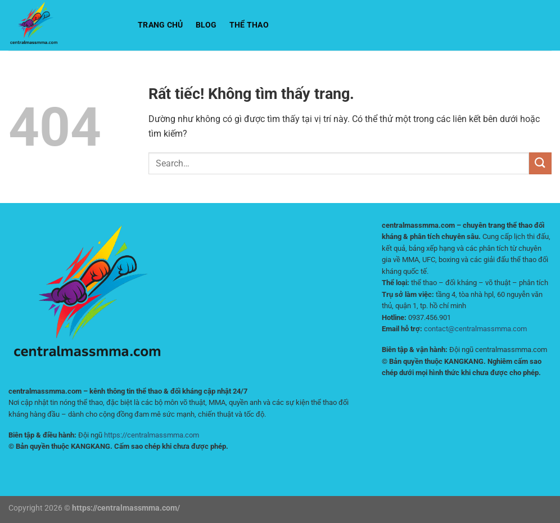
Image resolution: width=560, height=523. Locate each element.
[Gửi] (540, 163)
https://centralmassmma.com (151, 435)
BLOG (206, 25)
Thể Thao (249, 25)
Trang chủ (160, 25)
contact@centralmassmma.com (475, 328)
